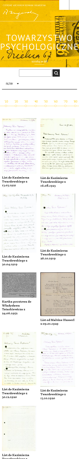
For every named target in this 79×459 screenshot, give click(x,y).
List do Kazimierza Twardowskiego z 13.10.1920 (54, 394)
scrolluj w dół (39, 61)
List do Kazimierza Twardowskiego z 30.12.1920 (15, 393)
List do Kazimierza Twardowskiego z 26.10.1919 (54, 254)
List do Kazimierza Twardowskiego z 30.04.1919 (15, 260)
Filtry (9, 84)
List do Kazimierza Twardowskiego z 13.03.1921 (15, 181)
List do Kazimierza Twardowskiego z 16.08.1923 (54, 182)
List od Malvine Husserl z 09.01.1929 (57, 322)
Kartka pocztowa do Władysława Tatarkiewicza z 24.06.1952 (16, 307)
